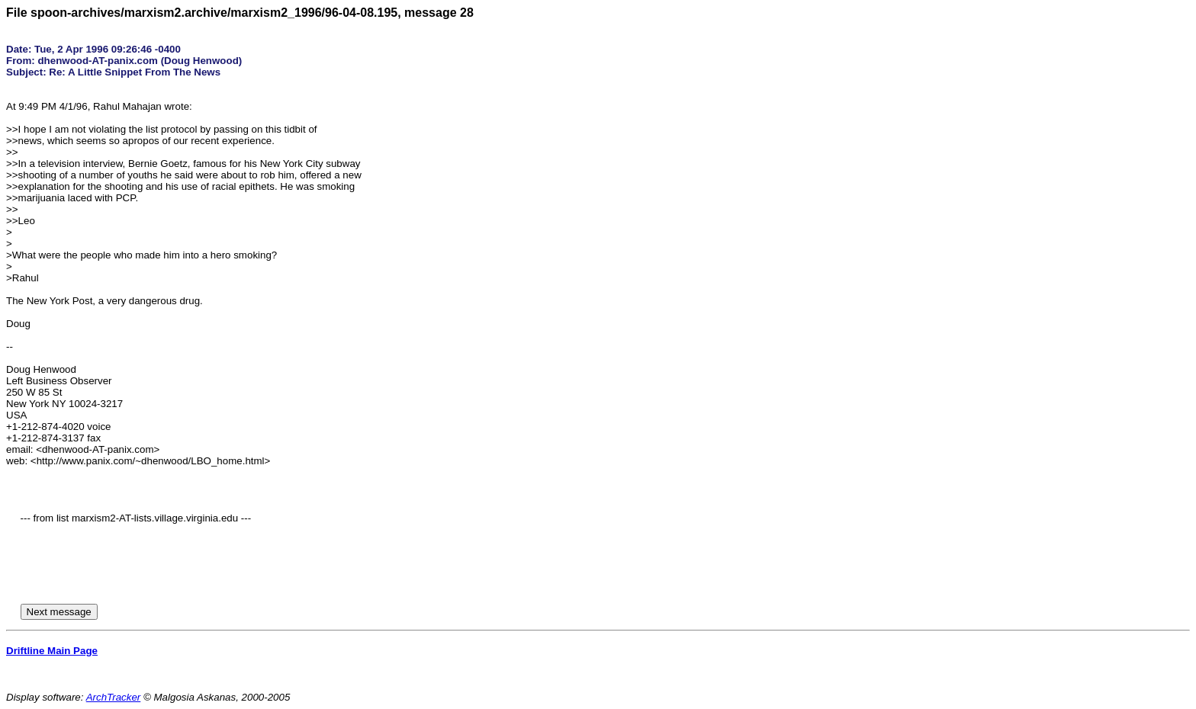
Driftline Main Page (52, 650)
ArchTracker (113, 697)
